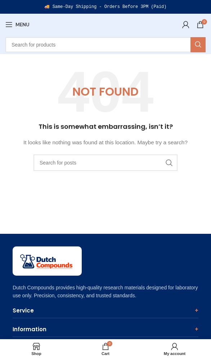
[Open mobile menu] (17, 24)
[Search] (105, 44)
